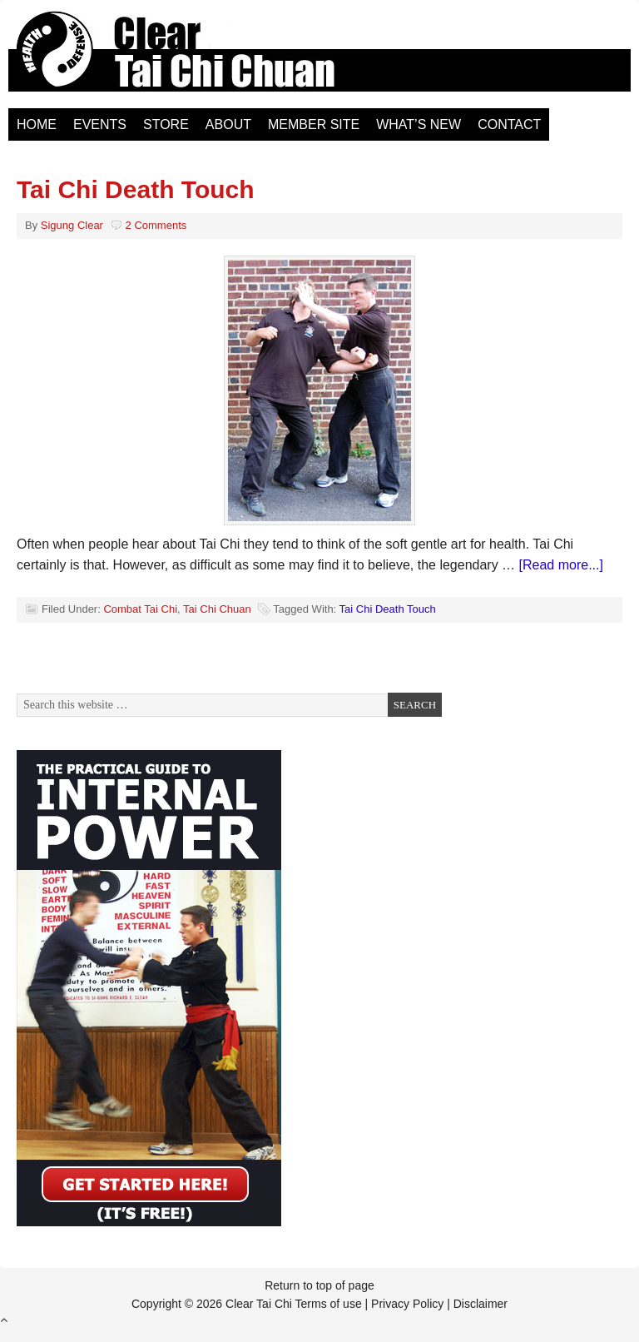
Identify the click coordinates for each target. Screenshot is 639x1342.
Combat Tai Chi (140, 609)
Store (166, 124)
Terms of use (328, 1303)
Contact (509, 124)
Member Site (313, 124)
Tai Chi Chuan (217, 609)
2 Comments (156, 225)
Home (37, 124)
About (228, 124)
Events (99, 124)
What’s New (418, 124)
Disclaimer (480, 1303)
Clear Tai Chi (195, 58)
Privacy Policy (407, 1303)
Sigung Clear (72, 225)
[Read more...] (561, 565)
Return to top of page (319, 1285)
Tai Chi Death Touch (136, 189)
